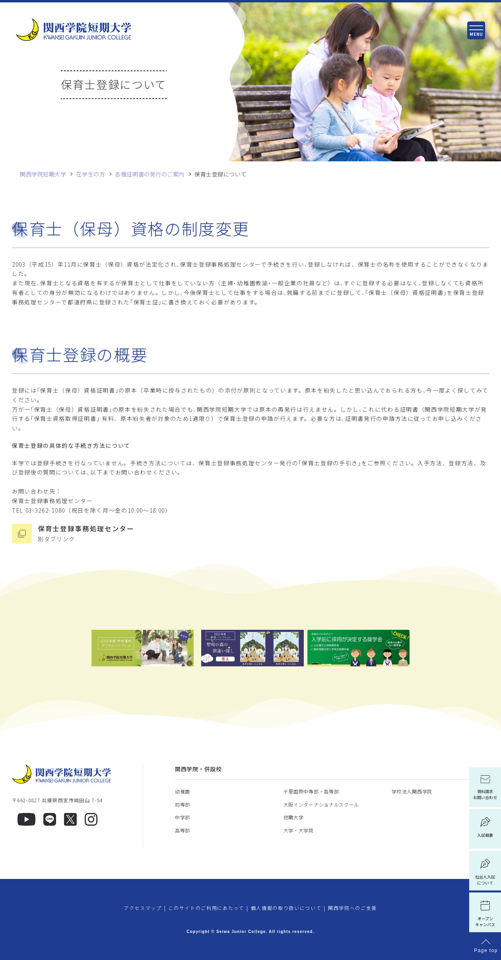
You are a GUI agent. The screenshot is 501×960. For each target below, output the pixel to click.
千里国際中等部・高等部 (311, 791)
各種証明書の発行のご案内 (149, 174)
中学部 (182, 817)
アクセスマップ (143, 907)
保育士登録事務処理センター (263, 534)
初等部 (182, 804)
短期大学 (294, 817)
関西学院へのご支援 (352, 907)
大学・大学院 (299, 830)
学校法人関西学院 (412, 791)
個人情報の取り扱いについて (286, 907)
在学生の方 (90, 174)
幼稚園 (182, 791)
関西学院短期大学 (43, 174)
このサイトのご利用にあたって (206, 907)
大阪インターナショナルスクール (321, 804)
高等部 (182, 830)
